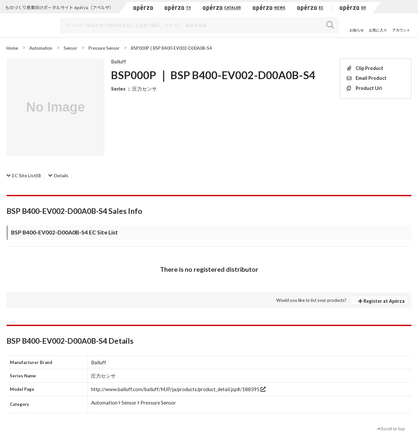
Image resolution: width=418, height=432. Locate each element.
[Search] (199, 25)
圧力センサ (144, 89)
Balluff (118, 61)
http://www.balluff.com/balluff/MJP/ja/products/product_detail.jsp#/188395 (178, 389)
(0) (24, 175)
